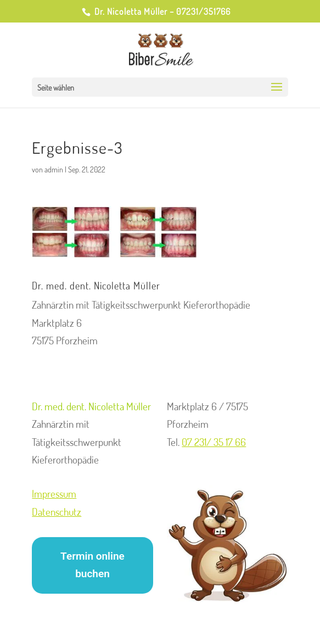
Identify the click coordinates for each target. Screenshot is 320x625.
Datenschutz (56, 511)
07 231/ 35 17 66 (214, 442)
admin (53, 169)
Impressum (54, 493)
